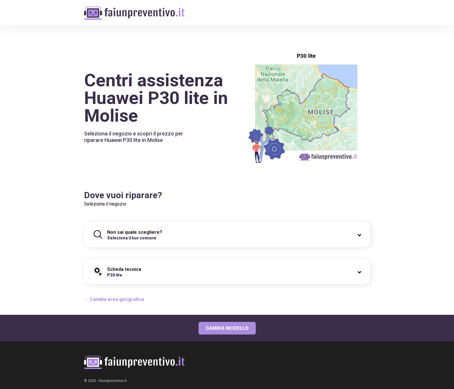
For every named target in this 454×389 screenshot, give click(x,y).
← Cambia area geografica (114, 299)
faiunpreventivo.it (113, 381)
